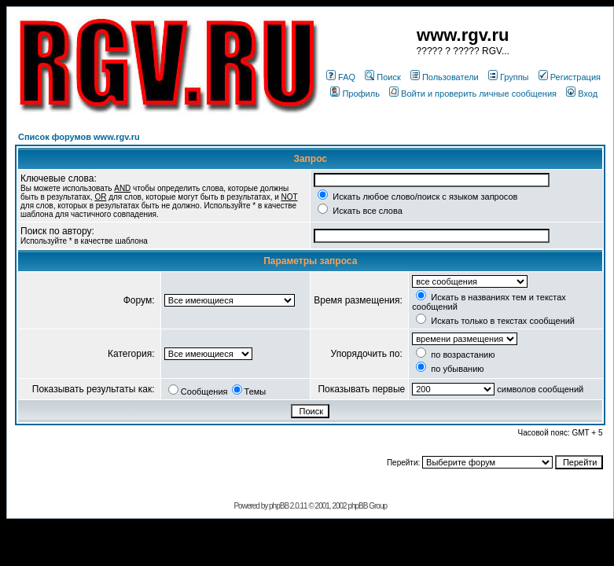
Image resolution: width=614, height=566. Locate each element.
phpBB (279, 506)
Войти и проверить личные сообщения (473, 93)
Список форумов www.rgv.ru (79, 137)
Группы (508, 77)
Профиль (355, 93)
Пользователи (444, 77)
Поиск (382, 77)
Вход (581, 93)
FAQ (340, 77)
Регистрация (570, 77)
